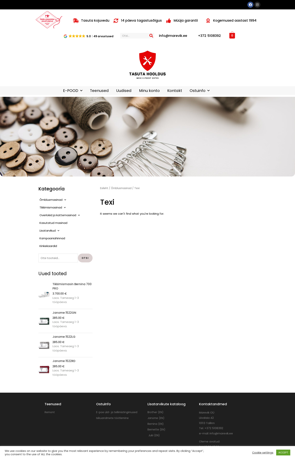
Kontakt (174, 90)
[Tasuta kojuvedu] (76, 20)
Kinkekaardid (48, 246)
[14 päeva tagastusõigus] (116, 20)
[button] (88, 36)
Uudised (124, 90)
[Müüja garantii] (168, 20)
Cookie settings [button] (262, 452)
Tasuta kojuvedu (95, 20)
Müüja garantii (186, 20)
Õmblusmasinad (53, 200)
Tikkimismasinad (53, 208)
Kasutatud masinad (53, 223)
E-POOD (72, 90)
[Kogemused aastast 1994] (208, 20)
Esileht (104, 188)
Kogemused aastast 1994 (234, 20)
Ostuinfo (200, 90)
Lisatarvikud (49, 231)
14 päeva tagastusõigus (141, 20)
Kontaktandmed (213, 404)
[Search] (151, 36)
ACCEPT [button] (283, 452)
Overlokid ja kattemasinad (60, 215)
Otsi (85, 258)
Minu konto (149, 90)
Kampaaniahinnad (52, 238)
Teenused (99, 90)
